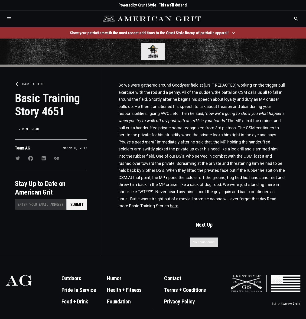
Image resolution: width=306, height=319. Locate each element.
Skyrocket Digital (290, 303)
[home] (152, 18)
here (174, 205)
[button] (9, 19)
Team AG (22, 148)
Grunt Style (147, 5)
